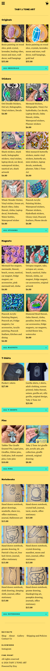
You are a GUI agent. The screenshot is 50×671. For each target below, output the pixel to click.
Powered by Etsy (9, 666)
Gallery (21, 635)
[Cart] (46, 4)
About (12, 635)
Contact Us (7, 638)
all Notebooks (11, 614)
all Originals (11, 68)
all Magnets (10, 347)
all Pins (8, 469)
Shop (4, 635)
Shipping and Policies (37, 635)
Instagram (6, 648)
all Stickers (10, 230)
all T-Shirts (10, 410)
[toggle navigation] (3, 3)
